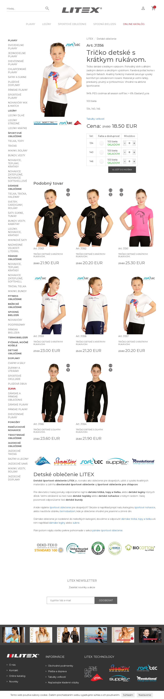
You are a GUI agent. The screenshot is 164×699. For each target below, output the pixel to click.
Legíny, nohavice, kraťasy (14, 232)
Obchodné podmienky (59, 665)
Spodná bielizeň (104, 24)
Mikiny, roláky (17, 150)
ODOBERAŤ (106, 600)
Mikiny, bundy (17, 291)
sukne (76, 522)
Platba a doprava (56, 671)
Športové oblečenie (72, 24)
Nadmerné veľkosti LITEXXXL (15, 248)
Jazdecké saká (18, 463)
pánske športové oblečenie (107, 530)
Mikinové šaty (17, 240)
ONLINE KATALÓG (133, 24)
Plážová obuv (17, 383)
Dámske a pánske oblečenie (15, 396)
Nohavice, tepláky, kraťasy (14, 163)
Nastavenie (145, 695)
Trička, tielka (17, 286)
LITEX (89, 38)
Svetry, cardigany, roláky (15, 205)
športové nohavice (145, 507)
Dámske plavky (18, 404)
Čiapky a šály (16, 363)
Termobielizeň (18, 337)
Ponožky (14, 422)
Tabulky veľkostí (95, 118)
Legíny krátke (17, 128)
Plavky (30, 24)
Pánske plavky (18, 89)
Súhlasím (128, 695)
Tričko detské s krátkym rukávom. (49, 255)
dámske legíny (57, 522)
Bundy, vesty (16, 155)
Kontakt (12, 670)
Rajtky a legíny (18, 458)
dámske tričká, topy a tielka (136, 519)
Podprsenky (16, 324)
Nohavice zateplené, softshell (15, 278)
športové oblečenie (60, 507)
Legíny (46, 24)
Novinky (12, 681)
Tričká (12, 145)
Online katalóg (16, 676)
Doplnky (14, 358)
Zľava (12, 388)
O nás (11, 664)
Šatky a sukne (17, 77)
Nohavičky (15, 320)
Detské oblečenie (106, 38)
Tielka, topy (16, 141)
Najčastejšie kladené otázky (62, 682)
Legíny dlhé (16, 115)
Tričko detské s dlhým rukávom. (48, 430)
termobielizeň (67, 511)
